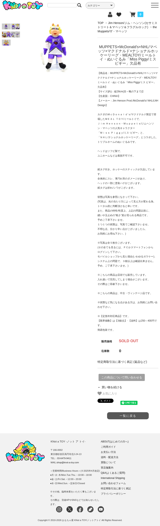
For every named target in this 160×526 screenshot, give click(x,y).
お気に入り (107, 393)
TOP (100, 23)
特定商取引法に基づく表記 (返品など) (122, 361)
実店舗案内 (107, 467)
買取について (108, 462)
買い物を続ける (112, 387)
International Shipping (113, 478)
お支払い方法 (108, 452)
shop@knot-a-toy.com (68, 462)
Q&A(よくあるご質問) (113, 472)
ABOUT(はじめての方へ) (115, 441)
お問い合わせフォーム (113, 483)
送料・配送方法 (109, 457)
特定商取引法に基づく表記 (116, 488)
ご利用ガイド (108, 446)
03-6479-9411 (64, 458)
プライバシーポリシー (113, 493)
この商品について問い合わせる (121, 377)
